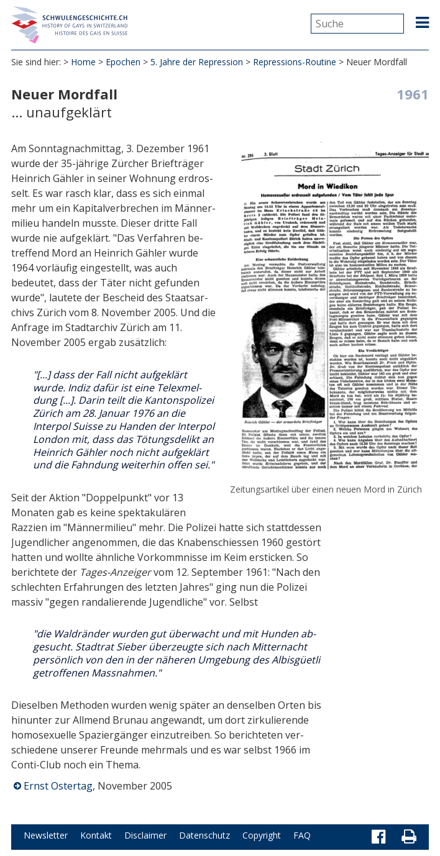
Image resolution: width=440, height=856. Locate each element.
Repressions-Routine (294, 62)
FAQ (302, 835)
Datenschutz (204, 835)
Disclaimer (145, 835)
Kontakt (96, 835)
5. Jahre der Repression (196, 62)
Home (83, 62)
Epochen (123, 62)
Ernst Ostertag (58, 786)
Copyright (261, 835)
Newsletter (46, 835)
